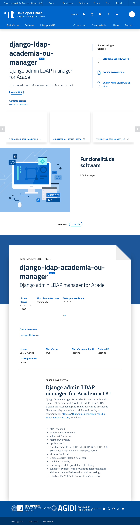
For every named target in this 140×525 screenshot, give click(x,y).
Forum (97, 3)
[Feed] (82, 14)
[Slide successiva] (137, 129)
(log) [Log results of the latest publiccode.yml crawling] (64, 315)
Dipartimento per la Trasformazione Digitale (20, 3)
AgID (40, 3)
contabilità (16, 92)
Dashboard (48, 521)
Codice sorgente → (111, 72)
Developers (68, 3)
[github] (91, 14)
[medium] (115, 14)
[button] (135, 3)
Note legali (33, 521)
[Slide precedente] (2, 129)
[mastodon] (99, 14)
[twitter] (107, 14)
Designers (83, 3)
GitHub (119, 3)
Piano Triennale (53, 5)
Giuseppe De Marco (18, 104)
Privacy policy (17, 521)
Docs (108, 3)
